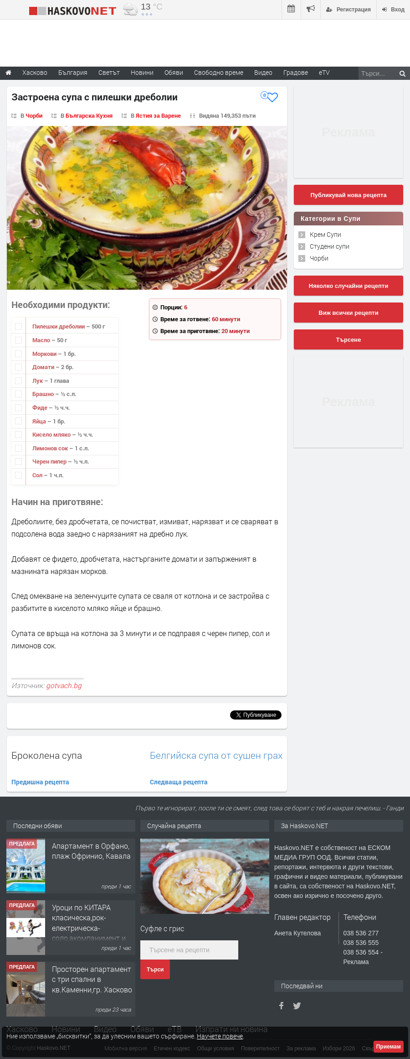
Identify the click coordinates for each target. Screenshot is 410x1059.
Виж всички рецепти (348, 312)
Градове (295, 72)
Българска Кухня (89, 115)
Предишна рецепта (40, 781)
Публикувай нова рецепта (348, 195)
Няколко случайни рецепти (348, 285)
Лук (38, 380)
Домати (44, 367)
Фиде (40, 407)
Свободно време (218, 72)
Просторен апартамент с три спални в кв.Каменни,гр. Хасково (92, 979)
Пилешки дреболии (59, 326)
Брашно (43, 394)
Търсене (348, 339)
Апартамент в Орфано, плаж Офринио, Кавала (91, 851)
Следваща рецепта (179, 781)
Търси (155, 969)
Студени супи (329, 246)
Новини (142, 72)
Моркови (45, 354)
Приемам (388, 1046)
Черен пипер (50, 461)
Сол (38, 475)
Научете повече (220, 1036)
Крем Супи (325, 234)
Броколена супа (46, 755)
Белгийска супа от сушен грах (216, 755)
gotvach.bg (64, 685)
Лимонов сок (50, 448)
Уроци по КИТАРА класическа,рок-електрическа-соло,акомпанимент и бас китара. (89, 927)
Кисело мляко (52, 434)
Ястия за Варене (158, 115)
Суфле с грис (162, 928)
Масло (41, 340)
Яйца (39, 421)
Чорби (34, 115)
